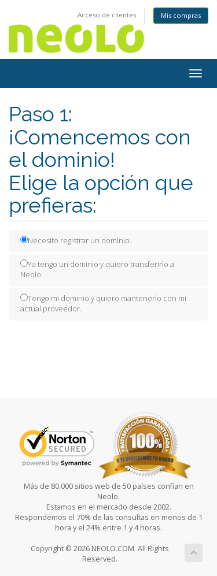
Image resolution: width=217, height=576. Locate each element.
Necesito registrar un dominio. (75, 240)
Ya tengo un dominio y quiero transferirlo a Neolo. (97, 269)
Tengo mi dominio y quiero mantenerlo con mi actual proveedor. (103, 303)
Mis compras (181, 15)
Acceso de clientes (107, 14)
